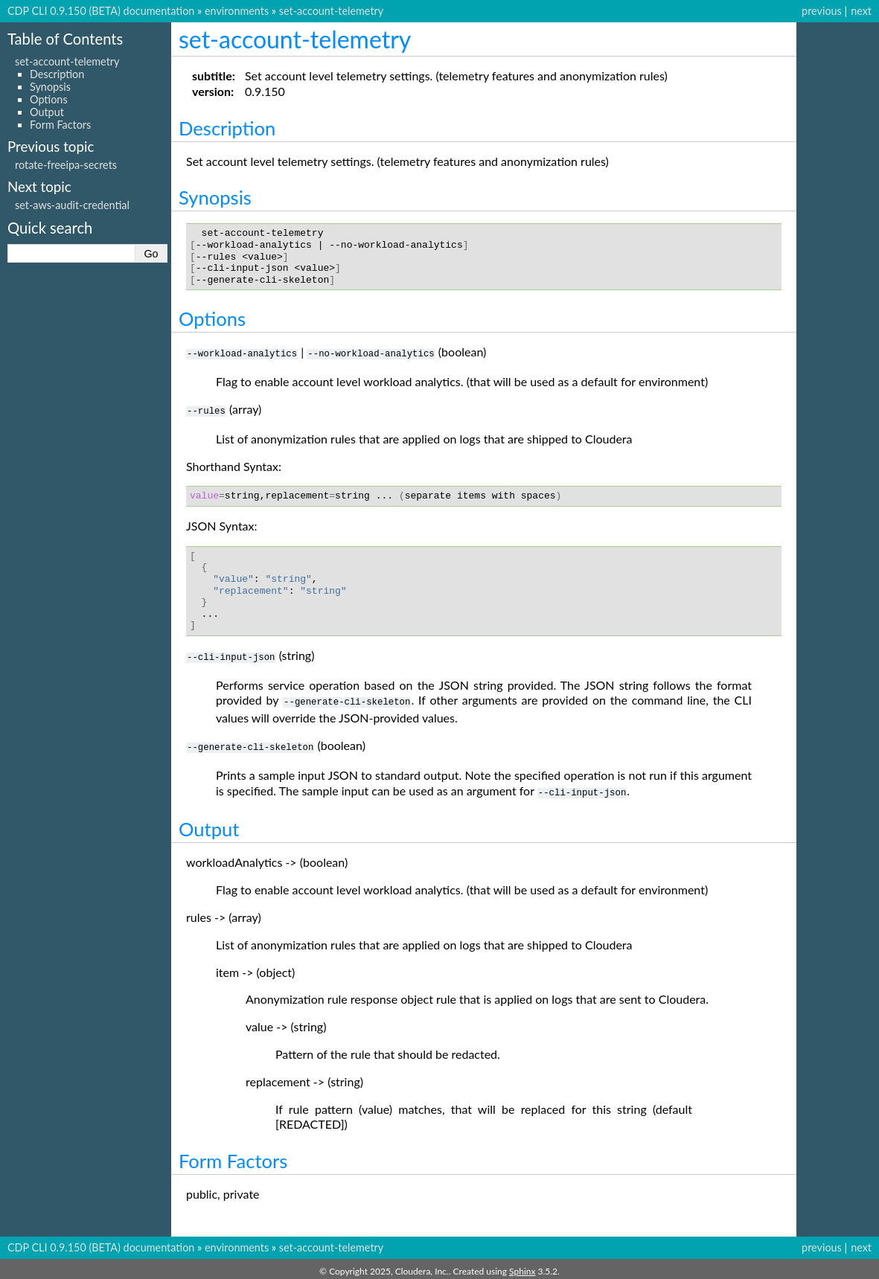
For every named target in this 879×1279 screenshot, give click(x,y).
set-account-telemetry (331, 10)
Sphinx (522, 1266)
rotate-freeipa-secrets (66, 164)
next (861, 10)
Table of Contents (65, 39)
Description (57, 74)
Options (49, 99)
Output (47, 112)
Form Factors (60, 124)
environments (237, 10)
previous (822, 10)
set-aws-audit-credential (72, 205)
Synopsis (50, 86)
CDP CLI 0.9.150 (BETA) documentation (100, 10)
